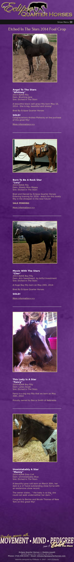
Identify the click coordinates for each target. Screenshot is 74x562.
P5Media (55, 559)
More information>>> (24, 124)
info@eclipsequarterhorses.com (51, 556)
